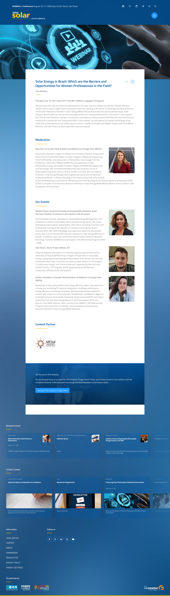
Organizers (12, 552)
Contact (10, 542)
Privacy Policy (13, 562)
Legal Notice (12, 538)
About (9, 547)
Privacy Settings (14, 567)
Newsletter (12, 557)
